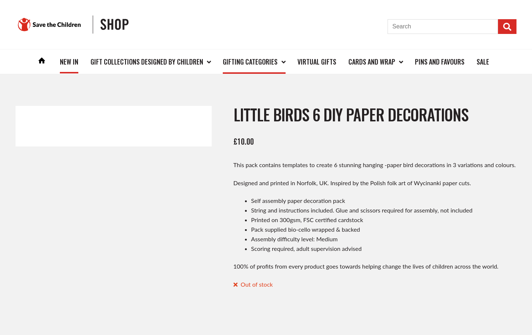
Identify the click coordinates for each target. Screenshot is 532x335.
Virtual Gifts (316, 61)
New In (69, 61)
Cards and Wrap (371, 61)
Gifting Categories (250, 61)
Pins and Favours (439, 61)
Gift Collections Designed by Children (147, 61)
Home (42, 61)
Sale (483, 61)
